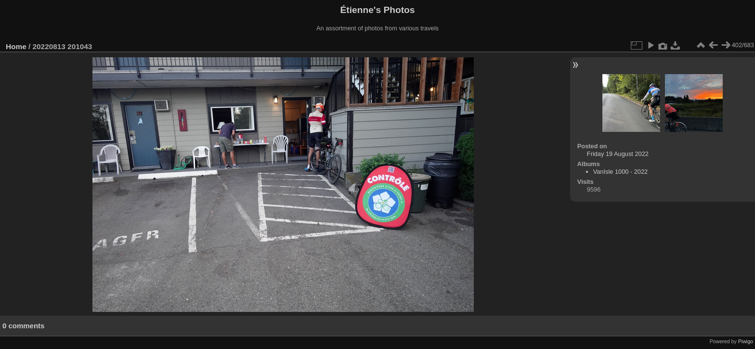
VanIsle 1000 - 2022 (620, 171)
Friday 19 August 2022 (618, 153)
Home (16, 46)
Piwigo (745, 341)
